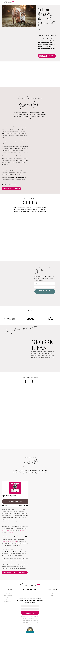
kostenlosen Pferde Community (9, 541)
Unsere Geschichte (52, 598)
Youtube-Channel (6, 530)
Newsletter (52, 593)
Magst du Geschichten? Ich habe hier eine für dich (46, 56)
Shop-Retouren (7, 604)
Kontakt (52, 595)
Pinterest (11, 532)
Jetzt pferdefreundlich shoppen (11, 188)
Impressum (7, 593)
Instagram (21, 530)
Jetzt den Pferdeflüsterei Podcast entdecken (14, 572)
